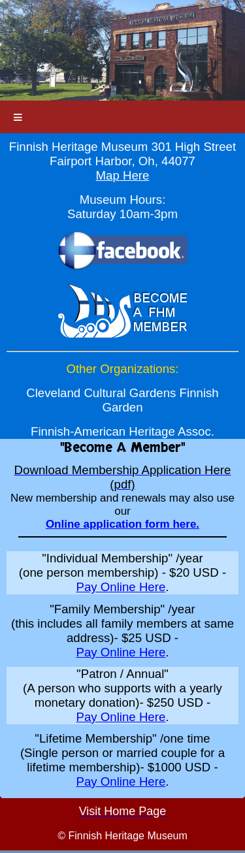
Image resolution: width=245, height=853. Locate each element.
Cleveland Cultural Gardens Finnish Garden (122, 400)
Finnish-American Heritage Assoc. (122, 431)
